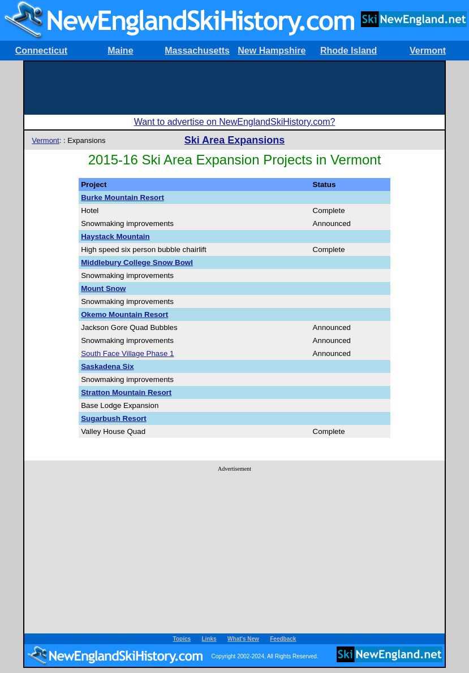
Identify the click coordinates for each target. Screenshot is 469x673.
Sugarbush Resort (114, 418)
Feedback (283, 639)
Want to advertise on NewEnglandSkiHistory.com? (234, 122)
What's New (243, 639)
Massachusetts (197, 50)
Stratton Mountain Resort (126, 392)
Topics (182, 639)
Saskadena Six (107, 366)
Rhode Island (348, 50)
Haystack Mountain (115, 236)
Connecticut (41, 50)
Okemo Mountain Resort (124, 314)
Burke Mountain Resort (122, 197)
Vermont (428, 50)
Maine (120, 50)
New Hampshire (272, 50)
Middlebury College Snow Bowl (137, 262)
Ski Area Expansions (234, 140)
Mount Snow (103, 288)
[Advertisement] (235, 87)
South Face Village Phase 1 (127, 353)
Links (209, 639)
